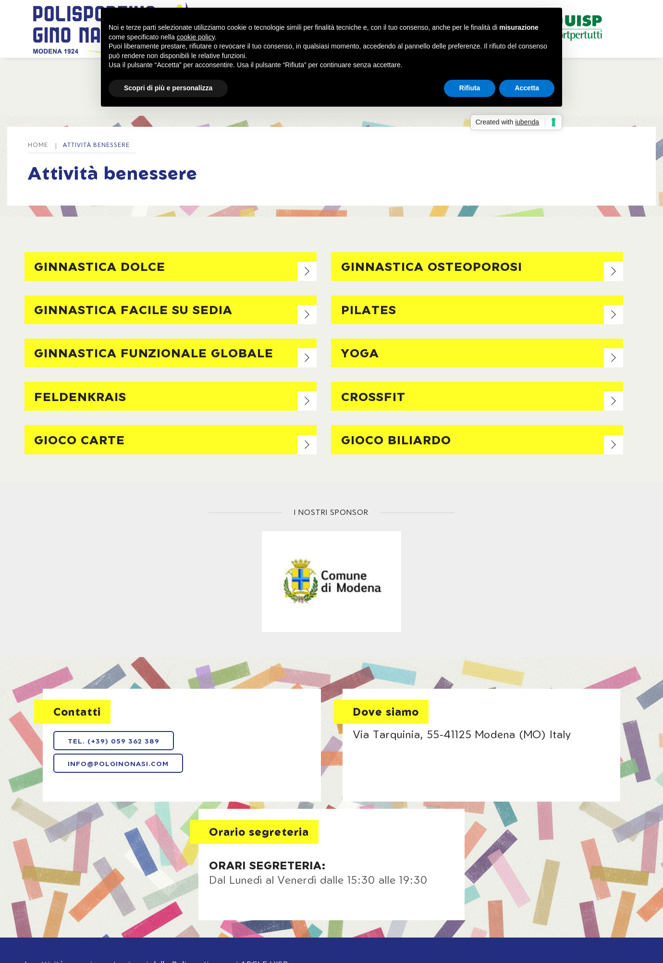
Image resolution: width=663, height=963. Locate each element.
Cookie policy (392, 885)
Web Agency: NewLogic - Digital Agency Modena (98, 910)
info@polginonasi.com (115, 769)
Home (86, 71)
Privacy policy (328, 885)
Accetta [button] (527, 88)
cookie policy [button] (196, 37)
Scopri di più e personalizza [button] (168, 88)
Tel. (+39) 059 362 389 (111, 746)
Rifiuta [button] (469, 88)
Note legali (268, 885)
